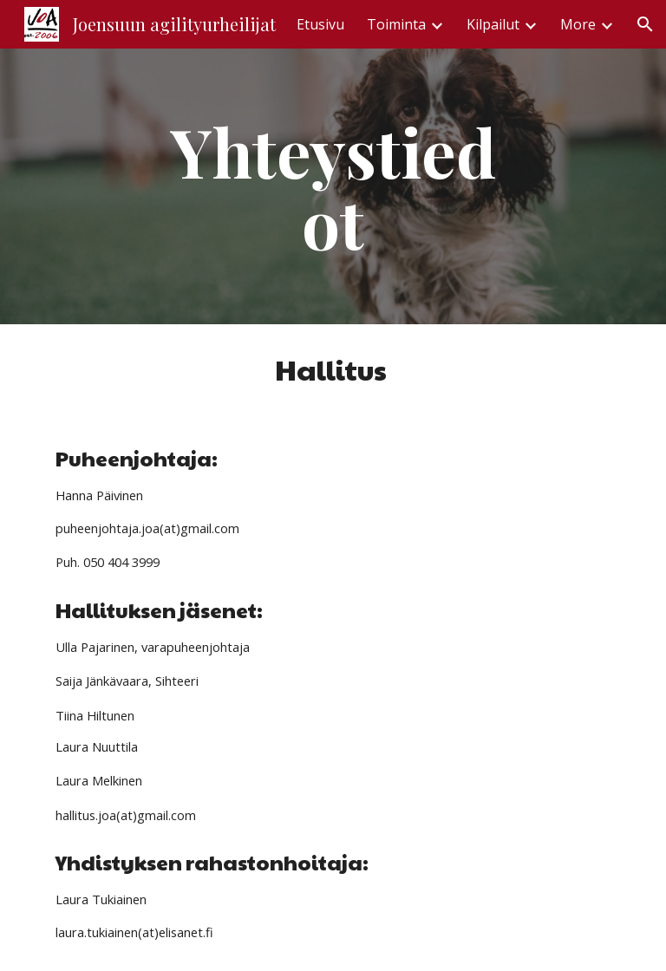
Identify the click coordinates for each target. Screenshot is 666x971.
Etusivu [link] (320, 24)
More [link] (578, 24)
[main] (332, 186)
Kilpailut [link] (493, 24)
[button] (645, 24)
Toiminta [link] (396, 24)
